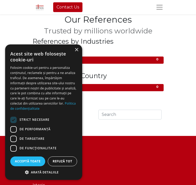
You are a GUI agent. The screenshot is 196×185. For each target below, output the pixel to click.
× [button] (76, 50)
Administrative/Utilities (98, 59)
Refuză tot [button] (62, 161)
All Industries (98, 52)
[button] (43, 172)
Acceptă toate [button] (28, 161)
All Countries (98, 87)
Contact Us (68, 7)
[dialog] (43, 112)
